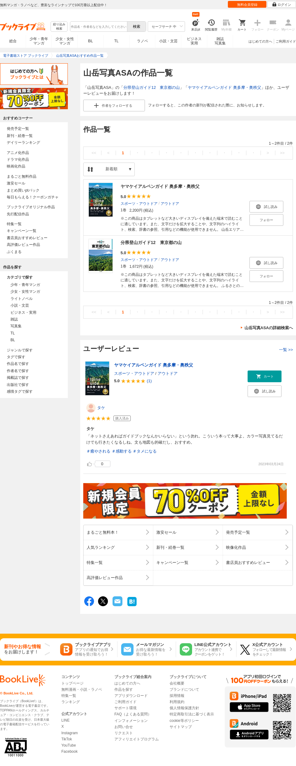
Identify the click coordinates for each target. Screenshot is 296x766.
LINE (65, 720)
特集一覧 (14, 224)
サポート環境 (125, 708)
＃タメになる (145, 451)
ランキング (70, 702)
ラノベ (142, 41)
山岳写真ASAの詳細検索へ (269, 327)
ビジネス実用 (194, 41)
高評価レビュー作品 (23, 244)
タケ (101, 407)
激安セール (16, 183)
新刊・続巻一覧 (20, 136)
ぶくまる (14, 252)
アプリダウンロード (131, 696)
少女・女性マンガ (65, 41)
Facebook (69, 751)
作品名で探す (18, 364)
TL (116, 41)
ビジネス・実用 (23, 312)
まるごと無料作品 (21, 176)
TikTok (66, 739)
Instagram (69, 733)
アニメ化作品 (18, 153)
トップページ (72, 683)
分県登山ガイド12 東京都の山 (151, 87)
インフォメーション (131, 720)
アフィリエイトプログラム (136, 739)
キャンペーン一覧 (21, 231)
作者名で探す (18, 371)
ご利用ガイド (286, 41)
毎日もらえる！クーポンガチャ (33, 197)
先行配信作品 (18, 214)
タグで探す (16, 357)
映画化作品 (16, 166)
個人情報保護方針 (184, 708)
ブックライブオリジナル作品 (31, 207)
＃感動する (122, 451)
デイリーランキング (23, 142)
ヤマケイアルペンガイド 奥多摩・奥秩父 (224, 87)
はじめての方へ (260, 41)
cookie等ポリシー (184, 720)
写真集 (16, 326)
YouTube (68, 745)
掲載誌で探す (18, 377)
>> (282, 153)
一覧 (286, 349)
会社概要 (177, 683)
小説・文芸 (168, 41)
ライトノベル (21, 298)
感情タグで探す (20, 391)
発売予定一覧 (18, 128)
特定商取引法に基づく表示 (192, 714)
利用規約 (177, 702)
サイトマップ (181, 727)
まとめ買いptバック (23, 190)
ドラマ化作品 (18, 159)
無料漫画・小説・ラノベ (81, 689)
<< (94, 153)
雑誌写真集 (220, 41)
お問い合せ (123, 727)
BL (90, 41)
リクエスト (123, 733)
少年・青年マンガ (39, 41)
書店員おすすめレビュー (27, 238)
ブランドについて (184, 689)
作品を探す (123, 689)
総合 (13, 41)
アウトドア (170, 203)
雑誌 (14, 319)
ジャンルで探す (20, 350)
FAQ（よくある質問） (132, 714)
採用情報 (177, 696)
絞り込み (59, 27)
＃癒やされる (98, 451)
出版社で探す (18, 385)
